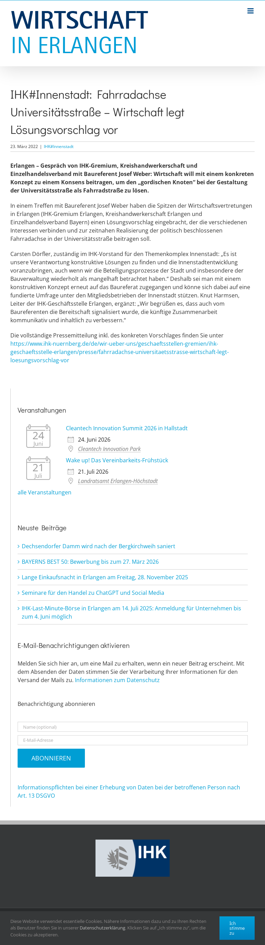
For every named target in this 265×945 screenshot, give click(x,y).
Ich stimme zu (237, 928)
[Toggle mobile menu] (251, 10)
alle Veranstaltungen (44, 492)
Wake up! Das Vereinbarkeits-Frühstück (117, 460)
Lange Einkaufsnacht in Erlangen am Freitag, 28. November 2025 (105, 577)
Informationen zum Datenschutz (117, 680)
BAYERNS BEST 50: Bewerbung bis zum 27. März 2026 (90, 561)
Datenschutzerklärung (102, 928)
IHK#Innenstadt (58, 146)
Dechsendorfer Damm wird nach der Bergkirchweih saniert (98, 546)
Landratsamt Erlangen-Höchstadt (118, 481)
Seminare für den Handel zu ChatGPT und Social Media (93, 593)
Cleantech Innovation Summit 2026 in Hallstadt (127, 428)
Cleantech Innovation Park (109, 449)
